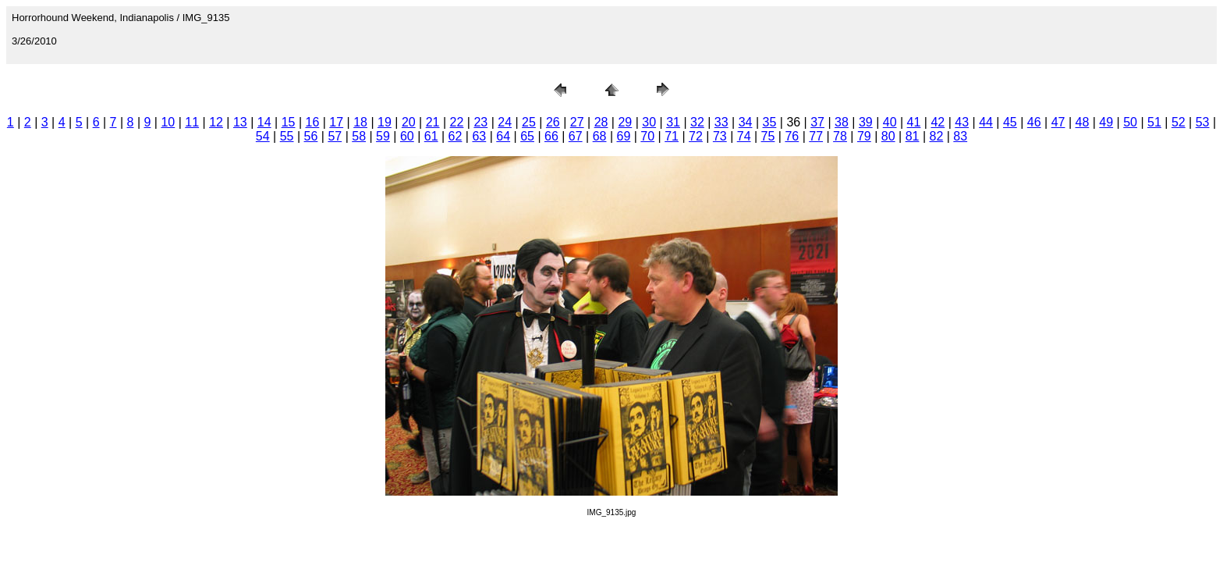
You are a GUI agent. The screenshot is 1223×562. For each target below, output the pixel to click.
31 (673, 122)
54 (263, 136)
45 (1010, 122)
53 (1203, 122)
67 (576, 136)
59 (383, 136)
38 (842, 122)
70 (647, 136)
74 (744, 136)
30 (649, 122)
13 (240, 122)
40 (890, 122)
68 (600, 136)
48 (1083, 122)
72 (696, 136)
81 (913, 136)
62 (455, 136)
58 (359, 136)
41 (914, 122)
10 (168, 122)
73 (720, 136)
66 (551, 136)
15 (289, 122)
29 (625, 122)
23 (480, 122)
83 (960, 136)
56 (311, 136)
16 (313, 122)
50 (1130, 122)
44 (986, 122)
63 (479, 136)
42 (938, 122)
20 (409, 122)
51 (1154, 122)
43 (962, 122)
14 (264, 122)
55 (287, 136)
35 (770, 122)
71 (672, 136)
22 (457, 122)
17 (336, 122)
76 (792, 136)
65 (527, 136)
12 (216, 122)
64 (503, 136)
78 (840, 136)
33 (721, 122)
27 (577, 122)
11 (192, 122)
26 (553, 122)
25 (529, 122)
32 (697, 122)
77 (816, 136)
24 (505, 122)
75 (768, 136)
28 (601, 122)
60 (407, 136)
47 (1058, 122)
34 (746, 122)
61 (431, 136)
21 (433, 122)
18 (360, 122)
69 (624, 136)
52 (1179, 122)
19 (385, 122)
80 (888, 136)
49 (1106, 122)
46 (1034, 122)
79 (864, 136)
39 (866, 122)
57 (335, 136)
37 (817, 122)
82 (936, 136)
